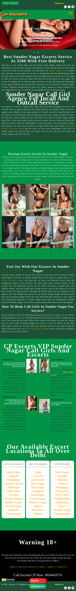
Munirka (62, 479)
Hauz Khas (37, 487)
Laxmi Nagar (38, 498)
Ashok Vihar (13, 472)
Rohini (38, 513)
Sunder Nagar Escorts (58, 71)
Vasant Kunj (13, 513)
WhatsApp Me (38, 586)
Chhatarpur (13, 487)
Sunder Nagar (13, 502)
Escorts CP (13, 585)
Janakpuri (38, 491)
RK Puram (38, 510)
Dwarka (13, 495)
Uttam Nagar (13, 506)
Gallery (50, 567)
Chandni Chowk (13, 483)
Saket (62, 506)
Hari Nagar (38, 483)
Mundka (62, 476)
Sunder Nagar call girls (39, 329)
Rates (41, 567)
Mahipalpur (13, 479)
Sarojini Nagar (62, 510)
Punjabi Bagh (62, 498)
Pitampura (62, 491)
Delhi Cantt (13, 491)
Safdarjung (62, 502)
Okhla (62, 483)
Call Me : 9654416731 (10, 3)
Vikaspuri (13, 510)
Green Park (38, 479)
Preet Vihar (62, 495)
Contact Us (62, 567)
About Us (22, 567)
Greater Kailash (13, 498)
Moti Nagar (62, 472)
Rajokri (38, 506)
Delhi (38, 472)
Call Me (35, 580)
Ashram (13, 476)
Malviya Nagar (38, 502)
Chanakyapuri (62, 513)
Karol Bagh (37, 495)
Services (33, 567)
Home (12, 567)
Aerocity (38, 476)
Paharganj (62, 487)
